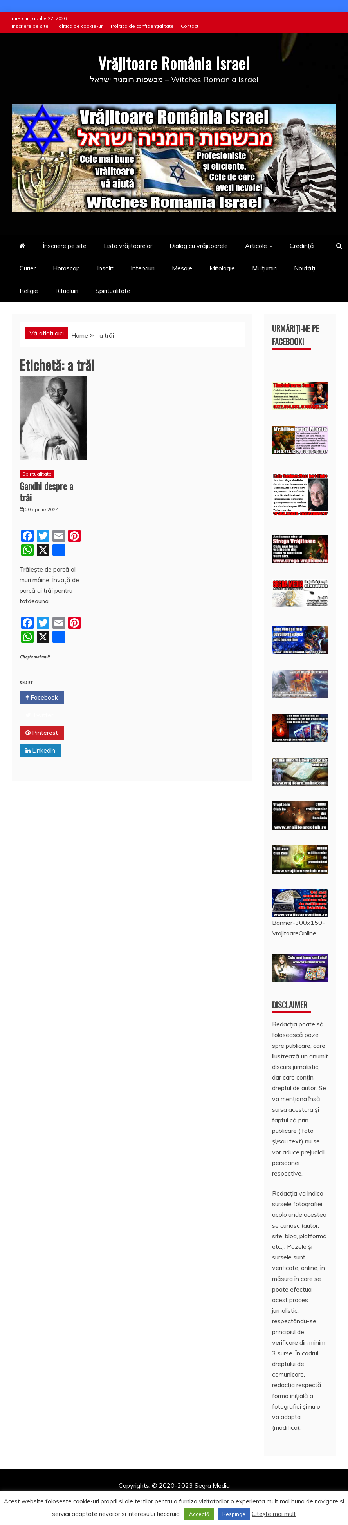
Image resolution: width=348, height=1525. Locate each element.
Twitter (39, 715)
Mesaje (182, 268)
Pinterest (41, 732)
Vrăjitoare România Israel (174, 63)
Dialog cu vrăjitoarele (198, 246)
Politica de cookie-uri (80, 26)
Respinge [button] (233, 1514)
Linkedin (40, 750)
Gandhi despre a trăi (46, 491)
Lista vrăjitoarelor (128, 246)
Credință (302, 246)
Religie (29, 290)
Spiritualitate (113, 290)
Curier (28, 268)
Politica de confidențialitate (142, 26)
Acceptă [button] (199, 1514)
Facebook (41, 697)
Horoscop (66, 268)
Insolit (105, 268)
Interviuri (143, 268)
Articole (256, 246)
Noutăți (304, 268)
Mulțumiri (264, 268)
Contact (189, 26)
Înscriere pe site (30, 26)
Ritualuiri (66, 290)
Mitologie (222, 268)
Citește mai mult (35, 657)
